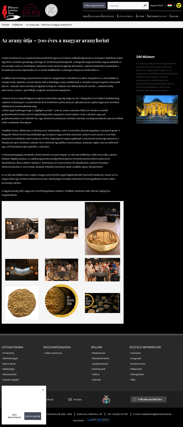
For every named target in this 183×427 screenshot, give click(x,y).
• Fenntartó (135, 353)
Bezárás (41, 390)
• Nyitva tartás (9, 363)
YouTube (77, 399)
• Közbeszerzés (137, 363)
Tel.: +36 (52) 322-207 (118, 414)
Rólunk (140, 16)
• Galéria (95, 374)
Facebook (48, 399)
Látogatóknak (125, 16)
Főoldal (5, 24)
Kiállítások (108, 16)
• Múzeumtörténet (100, 358)
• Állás (132, 379)
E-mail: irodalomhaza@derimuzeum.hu (152, 414)
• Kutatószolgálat (10, 379)
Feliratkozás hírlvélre (150, 399)
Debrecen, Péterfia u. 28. (89, 414)
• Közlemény (8, 353)
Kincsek (174, 16)
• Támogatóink (136, 374)
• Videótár (96, 379)
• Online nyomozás (52, 353)
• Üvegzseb (135, 358)
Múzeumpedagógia (157, 16)
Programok (95, 16)
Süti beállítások (14, 416)
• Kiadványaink (98, 369)
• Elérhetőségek (10, 358)
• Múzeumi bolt (9, 374)
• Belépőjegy (8, 369)
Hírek (85, 16)
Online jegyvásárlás (94, 5)
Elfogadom (32, 416)
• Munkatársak (98, 353)
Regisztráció (156, 5)
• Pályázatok (135, 369)
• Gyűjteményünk (99, 363)
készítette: (78, 420)
